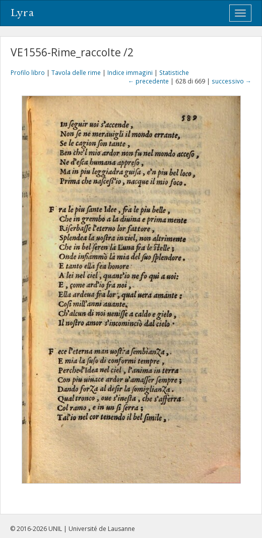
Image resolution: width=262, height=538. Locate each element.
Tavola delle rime (76, 72)
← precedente (148, 81)
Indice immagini (130, 72)
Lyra (22, 13)
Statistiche (174, 72)
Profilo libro (28, 72)
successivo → (231, 81)
